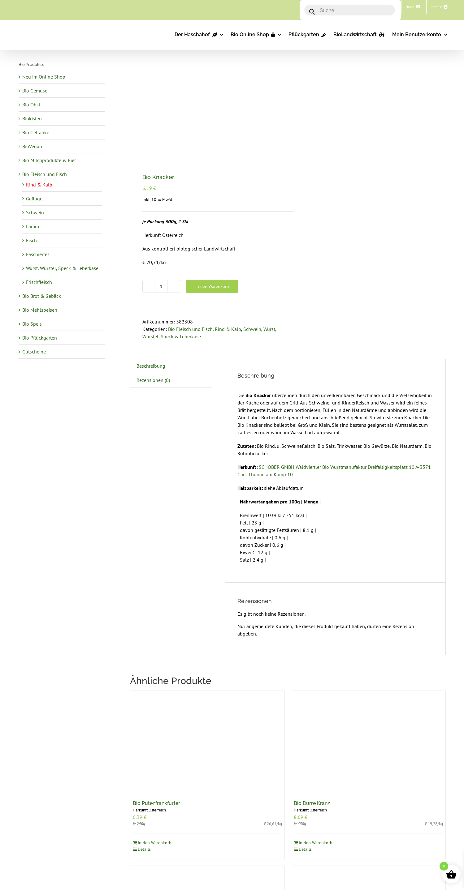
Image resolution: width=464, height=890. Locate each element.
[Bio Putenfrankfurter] (207, 742)
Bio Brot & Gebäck (41, 296)
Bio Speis (32, 324)
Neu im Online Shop (43, 77)
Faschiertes (38, 254)
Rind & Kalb (228, 329)
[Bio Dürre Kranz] (368, 742)
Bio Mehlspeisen (39, 310)
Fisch (31, 240)
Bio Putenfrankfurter (156, 803)
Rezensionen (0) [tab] (153, 380)
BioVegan (32, 146)
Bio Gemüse (34, 91)
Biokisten (32, 118)
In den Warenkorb (212, 286)
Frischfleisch (39, 282)
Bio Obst (31, 104)
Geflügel (35, 198)
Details (144, 849)
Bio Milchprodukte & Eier (49, 160)
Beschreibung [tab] (151, 366)
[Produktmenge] (161, 286)
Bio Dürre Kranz (312, 803)
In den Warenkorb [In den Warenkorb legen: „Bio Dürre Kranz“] (315, 842)
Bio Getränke (35, 132)
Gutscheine (34, 352)
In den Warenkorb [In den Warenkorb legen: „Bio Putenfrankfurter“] (154, 842)
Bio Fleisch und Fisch (190, 329)
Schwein (252, 329)
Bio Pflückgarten (39, 338)
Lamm (32, 226)
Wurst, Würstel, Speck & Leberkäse (62, 268)
